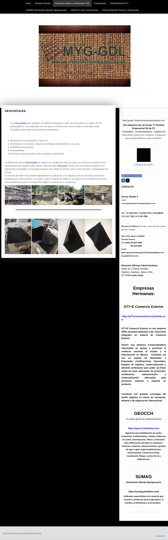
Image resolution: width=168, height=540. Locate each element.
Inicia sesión (160, 536)
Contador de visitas (143, 164)
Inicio (28, 3)
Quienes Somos (43, 3)
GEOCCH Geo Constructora (84, 10)
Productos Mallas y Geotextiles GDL (72, 3)
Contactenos (100, 3)
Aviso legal (7, 533)
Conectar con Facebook (132, 176)
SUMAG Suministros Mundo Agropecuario (46, 10)
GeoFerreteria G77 (119, 3)
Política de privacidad (21, 533)
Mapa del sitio (36, 533)
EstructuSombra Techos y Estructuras (120, 10)
